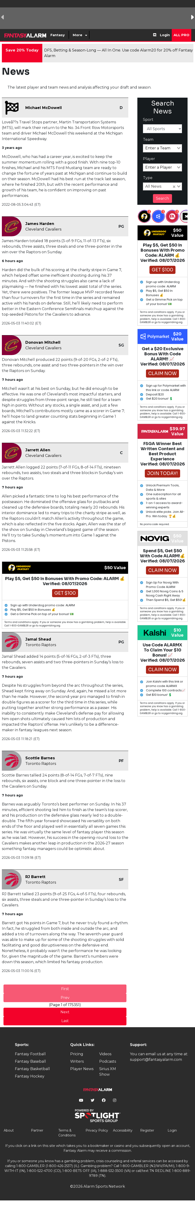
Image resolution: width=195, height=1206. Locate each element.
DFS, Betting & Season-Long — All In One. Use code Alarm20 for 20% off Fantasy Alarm (118, 53)
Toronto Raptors (40, 645)
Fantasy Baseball (30, 1061)
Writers (77, 1061)
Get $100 (65, 593)
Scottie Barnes (40, 758)
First (65, 989)
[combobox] (162, 148)
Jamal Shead (38, 639)
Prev (65, 997)
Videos (105, 1054)
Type (147, 178)
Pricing (76, 1054)
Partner (37, 1130)
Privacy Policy (97, 1130)
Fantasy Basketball (32, 1069)
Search (162, 198)
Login (165, 35)
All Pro (181, 35)
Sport (148, 119)
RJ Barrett (35, 877)
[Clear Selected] (174, 186)
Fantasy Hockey (29, 1076)
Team (148, 139)
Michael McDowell (43, 108)
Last (65, 1021)
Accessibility (122, 1130)
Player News (81, 1069)
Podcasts (107, 1061)
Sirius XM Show (107, 1072)
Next (64, 1012)
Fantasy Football (30, 1054)
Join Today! (162, 473)
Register (147, 1130)
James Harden (39, 223)
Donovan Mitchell (42, 342)
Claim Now (162, 373)
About (9, 1130)
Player (149, 159)
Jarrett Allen (37, 450)
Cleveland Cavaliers (43, 229)
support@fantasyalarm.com (156, 1059)
